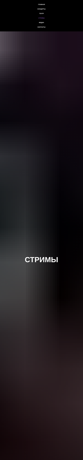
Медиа (41, 22)
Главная (41, 4)
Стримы (41, 18)
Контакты (41, 27)
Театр (41, 13)
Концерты (42, 9)
